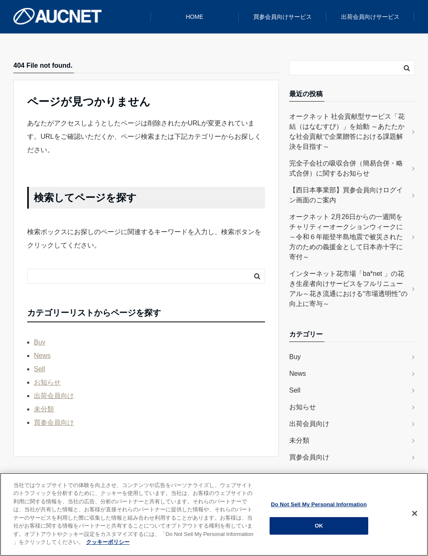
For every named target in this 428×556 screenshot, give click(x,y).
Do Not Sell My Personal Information (319, 504)
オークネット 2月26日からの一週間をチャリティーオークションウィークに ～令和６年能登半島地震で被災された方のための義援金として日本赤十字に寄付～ (346, 236)
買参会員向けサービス (282, 16)
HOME (194, 16)
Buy (40, 342)
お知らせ (47, 382)
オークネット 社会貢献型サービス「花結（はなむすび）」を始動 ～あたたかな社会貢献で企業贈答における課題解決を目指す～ (347, 131)
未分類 (44, 409)
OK (319, 526)
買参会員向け (54, 422)
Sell (39, 368)
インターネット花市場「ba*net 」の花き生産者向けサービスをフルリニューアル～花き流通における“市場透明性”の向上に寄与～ (348, 288)
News (42, 355)
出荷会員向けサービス (370, 16)
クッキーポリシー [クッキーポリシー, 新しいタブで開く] (108, 542)
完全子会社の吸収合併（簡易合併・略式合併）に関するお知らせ (346, 168)
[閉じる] (414, 513)
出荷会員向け (54, 395)
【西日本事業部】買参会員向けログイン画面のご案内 (346, 195)
